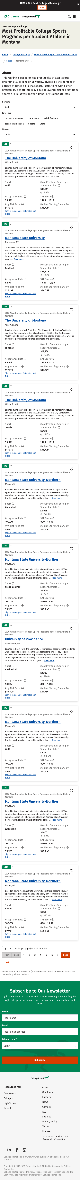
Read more (19, 259)
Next (65, 955)
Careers (46, 1097)
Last (7, 962)
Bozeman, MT (12, 242)
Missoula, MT (11, 162)
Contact (46, 1106)
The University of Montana (25, 158)
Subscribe (40, 1060)
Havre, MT (10, 484)
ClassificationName (14, 118)
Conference (33, 118)
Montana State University (25, 238)
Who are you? (9, 1039)
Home (5, 54)
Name (5, 1011)
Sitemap (46, 1116)
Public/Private (51, 118)
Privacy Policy (49, 1121)
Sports (31, 124)
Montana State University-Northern (33, 480)
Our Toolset (48, 1092)
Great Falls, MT (12, 643)
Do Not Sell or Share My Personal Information (55, 1138)
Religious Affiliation (14, 124)
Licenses (47, 1131)
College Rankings (21, 54)
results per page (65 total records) (24, 948)
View (42, 7)
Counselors (10, 1093)
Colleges (8, 1098)
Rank (7, 107)
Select (7, 1046)
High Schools (11, 1103)
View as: (6, 129)
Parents (8, 1108)
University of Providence (24, 639)
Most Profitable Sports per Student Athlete (55, 54)
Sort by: (6, 102)
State (9, 61)
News (45, 1102)
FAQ (44, 1111)
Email (5, 1025)
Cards (7, 134)
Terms (45, 1126)
